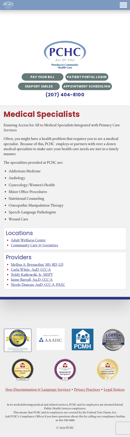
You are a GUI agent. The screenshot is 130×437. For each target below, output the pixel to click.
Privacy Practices (87, 389)
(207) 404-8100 (65, 95)
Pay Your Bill (42, 77)
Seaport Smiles (39, 86)
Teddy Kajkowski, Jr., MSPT (32, 274)
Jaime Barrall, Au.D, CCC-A (32, 279)
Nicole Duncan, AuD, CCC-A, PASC (38, 284)
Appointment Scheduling (87, 86)
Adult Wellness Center (28, 240)
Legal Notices (114, 389)
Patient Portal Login (87, 77)
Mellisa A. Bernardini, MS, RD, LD (37, 264)
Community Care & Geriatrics (34, 245)
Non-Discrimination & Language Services (37, 389)
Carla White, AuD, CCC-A (31, 269)
